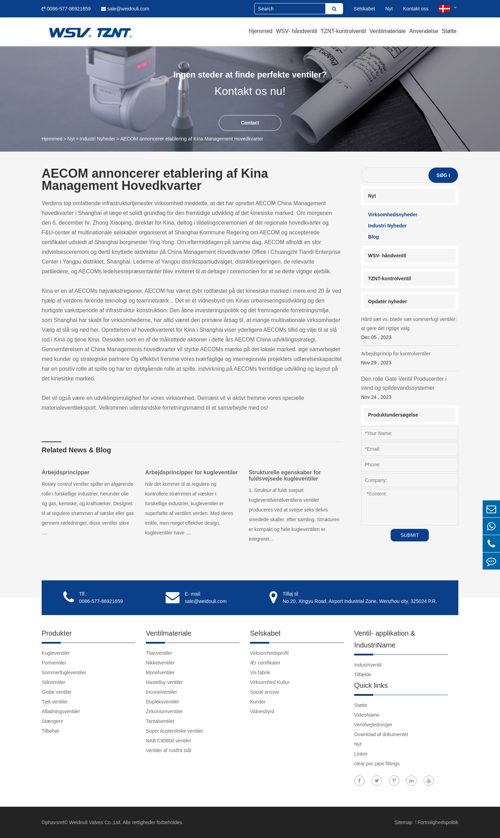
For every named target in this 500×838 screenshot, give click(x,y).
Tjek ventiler (55, 701)
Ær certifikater (265, 663)
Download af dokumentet (381, 734)
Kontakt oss (415, 8)
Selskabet (364, 8)
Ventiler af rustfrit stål (168, 750)
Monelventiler (160, 672)
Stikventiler (53, 682)
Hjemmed (260, 31)
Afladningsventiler (61, 711)
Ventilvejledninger (373, 724)
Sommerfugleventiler (64, 672)
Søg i (443, 175)
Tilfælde (362, 674)
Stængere (52, 721)
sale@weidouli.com (125, 8)
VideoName (367, 715)
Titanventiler (159, 653)
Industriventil (368, 665)
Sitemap (404, 822)
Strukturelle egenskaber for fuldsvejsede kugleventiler (285, 475)
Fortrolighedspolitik (438, 822)
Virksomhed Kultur (270, 682)
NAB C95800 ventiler (168, 740)
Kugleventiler (56, 653)
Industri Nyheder (97, 139)
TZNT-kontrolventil (343, 31)
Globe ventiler (57, 692)
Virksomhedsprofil (269, 653)
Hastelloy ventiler (164, 682)
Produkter (57, 633)
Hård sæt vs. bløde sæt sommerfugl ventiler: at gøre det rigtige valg (409, 329)
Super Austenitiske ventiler (174, 731)
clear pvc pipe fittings (377, 763)
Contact (250, 123)
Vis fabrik (260, 672)
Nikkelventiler (160, 663)
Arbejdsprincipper (66, 472)
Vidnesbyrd (262, 711)
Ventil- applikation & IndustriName (384, 639)
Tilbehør (50, 731)
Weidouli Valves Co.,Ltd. (95, 822)
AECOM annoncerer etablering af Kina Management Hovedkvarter (191, 139)
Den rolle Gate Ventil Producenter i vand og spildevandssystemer (409, 389)
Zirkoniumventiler (164, 711)
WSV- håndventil (296, 31)
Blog (373, 237)
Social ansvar (264, 692)
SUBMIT (410, 535)
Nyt (389, 8)
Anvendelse (424, 31)
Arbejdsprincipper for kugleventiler (191, 472)
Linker (360, 754)
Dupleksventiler (162, 701)
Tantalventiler (160, 721)
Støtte (449, 31)
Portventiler (54, 663)
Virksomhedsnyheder (392, 214)
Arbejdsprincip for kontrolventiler (409, 359)
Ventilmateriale (387, 31)
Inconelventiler (161, 692)
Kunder (258, 701)
